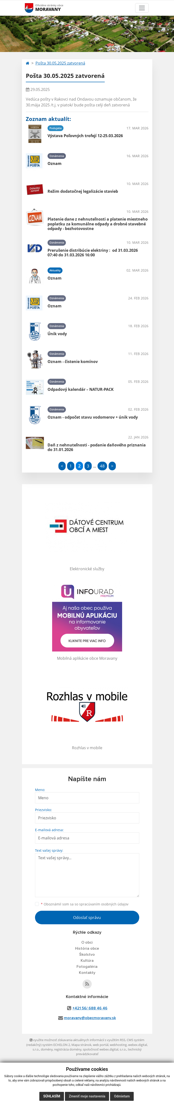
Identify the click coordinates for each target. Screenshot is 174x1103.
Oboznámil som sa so (84, 904)
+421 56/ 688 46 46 (89, 1008)
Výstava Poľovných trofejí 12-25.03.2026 (85, 135)
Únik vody (57, 333)
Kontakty (87, 973)
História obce (87, 948)
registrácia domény (67, 1049)
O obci (87, 942)
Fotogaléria (87, 967)
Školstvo (87, 954)
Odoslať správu (87, 917)
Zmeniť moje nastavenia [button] (87, 1096)
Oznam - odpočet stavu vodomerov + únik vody (93, 417)
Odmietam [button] (122, 1096)
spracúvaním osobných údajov (103, 904)
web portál (100, 1045)
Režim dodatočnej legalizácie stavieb (83, 191)
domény (47, 1049)
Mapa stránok (81, 1045)
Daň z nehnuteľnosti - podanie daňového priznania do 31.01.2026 (97, 447)
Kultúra (87, 960)
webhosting (118, 1045)
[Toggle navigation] (142, 8)
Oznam (55, 163)
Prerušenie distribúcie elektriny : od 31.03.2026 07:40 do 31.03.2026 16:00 (93, 253)
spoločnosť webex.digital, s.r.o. (104, 1049)
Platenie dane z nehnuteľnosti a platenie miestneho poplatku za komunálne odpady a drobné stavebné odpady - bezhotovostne (98, 223)
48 (102, 466)
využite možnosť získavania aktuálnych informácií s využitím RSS (77, 1040)
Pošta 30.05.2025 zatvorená (60, 63)
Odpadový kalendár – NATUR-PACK (81, 389)
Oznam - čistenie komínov (73, 361)
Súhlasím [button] (51, 1096)
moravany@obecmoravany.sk (90, 1018)
